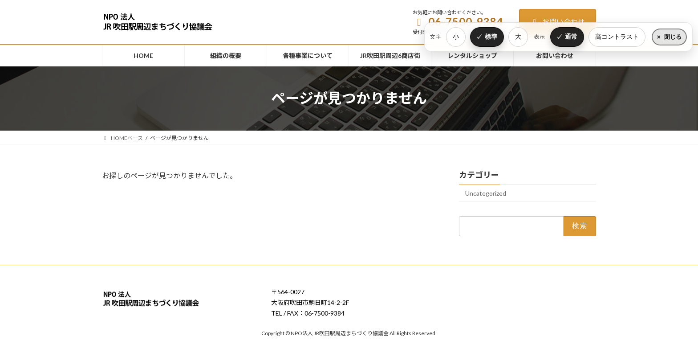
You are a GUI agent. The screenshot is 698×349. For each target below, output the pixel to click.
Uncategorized (485, 193)
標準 (491, 36)
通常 (571, 36)
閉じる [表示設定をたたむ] (673, 36)
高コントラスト (617, 36)
